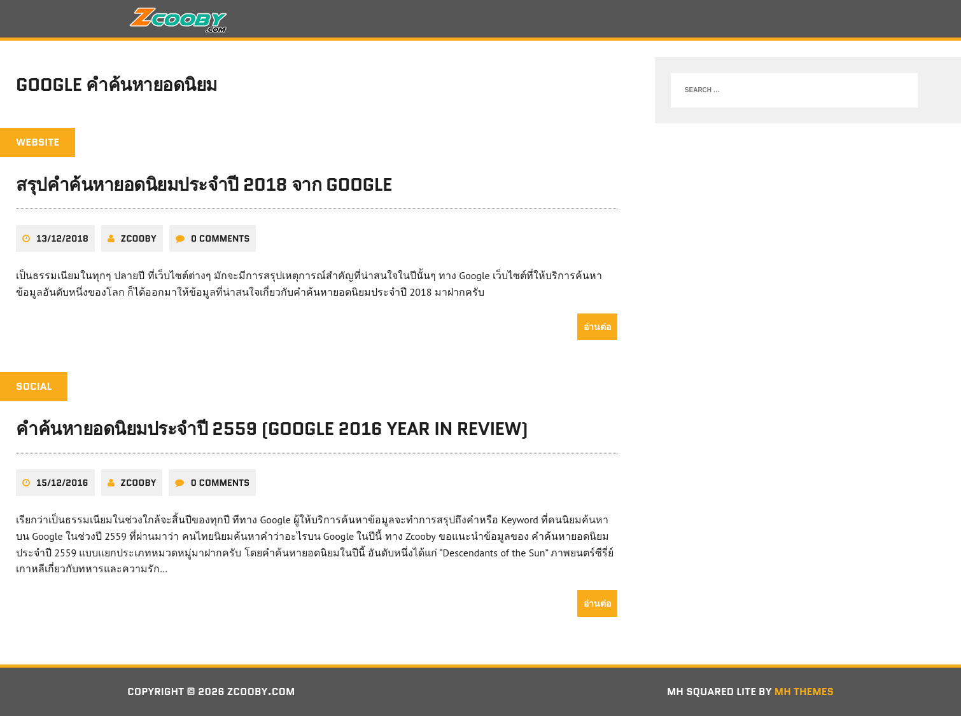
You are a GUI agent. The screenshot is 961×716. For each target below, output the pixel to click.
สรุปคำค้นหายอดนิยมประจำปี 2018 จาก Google (204, 184)
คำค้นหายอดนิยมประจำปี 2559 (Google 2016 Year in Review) (272, 428)
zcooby (139, 238)
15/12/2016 (62, 482)
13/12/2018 (62, 238)
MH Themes (804, 691)
